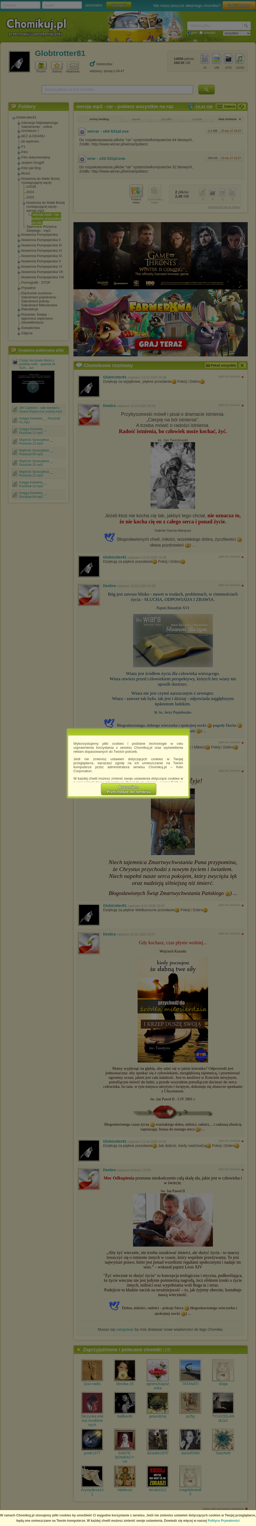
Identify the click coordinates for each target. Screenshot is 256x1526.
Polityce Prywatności (224, 1521)
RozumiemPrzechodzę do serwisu (129, 789)
